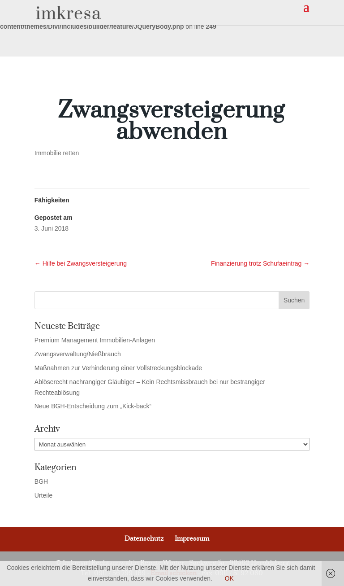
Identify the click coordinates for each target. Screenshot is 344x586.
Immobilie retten (56, 153)
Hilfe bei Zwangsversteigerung (80, 263)
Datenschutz (144, 539)
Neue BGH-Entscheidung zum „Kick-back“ (92, 406)
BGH (41, 481)
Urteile (43, 495)
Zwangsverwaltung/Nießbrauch (77, 354)
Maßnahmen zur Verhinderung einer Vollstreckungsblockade (118, 368)
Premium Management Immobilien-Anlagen (94, 340)
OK (229, 578)
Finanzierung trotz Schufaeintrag (260, 263)
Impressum (192, 539)
